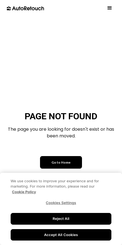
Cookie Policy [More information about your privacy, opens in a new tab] (24, 192)
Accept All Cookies (61, 235)
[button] (110, 8)
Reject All (61, 219)
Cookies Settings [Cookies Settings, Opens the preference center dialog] (61, 203)
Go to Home (61, 162)
